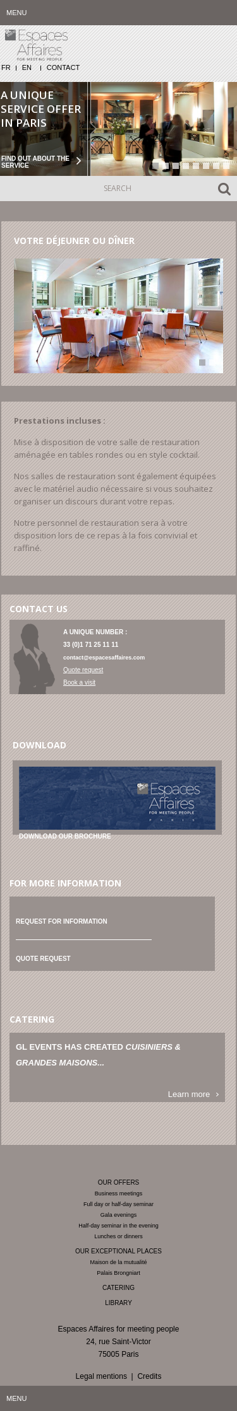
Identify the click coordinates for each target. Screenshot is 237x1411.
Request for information (61, 921)
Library (118, 1302)
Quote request (83, 669)
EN (27, 67)
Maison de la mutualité (118, 1262)
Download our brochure (65, 836)
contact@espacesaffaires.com (104, 657)
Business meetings (119, 1193)
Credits (149, 1376)
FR (6, 67)
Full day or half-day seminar (118, 1204)
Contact (63, 67)
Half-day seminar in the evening (118, 1225)
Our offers (119, 1182)
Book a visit (79, 682)
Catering (118, 1287)
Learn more (189, 1094)
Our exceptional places (118, 1251)
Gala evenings (118, 1215)
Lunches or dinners (118, 1236)
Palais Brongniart (118, 1273)
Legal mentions (101, 1376)
